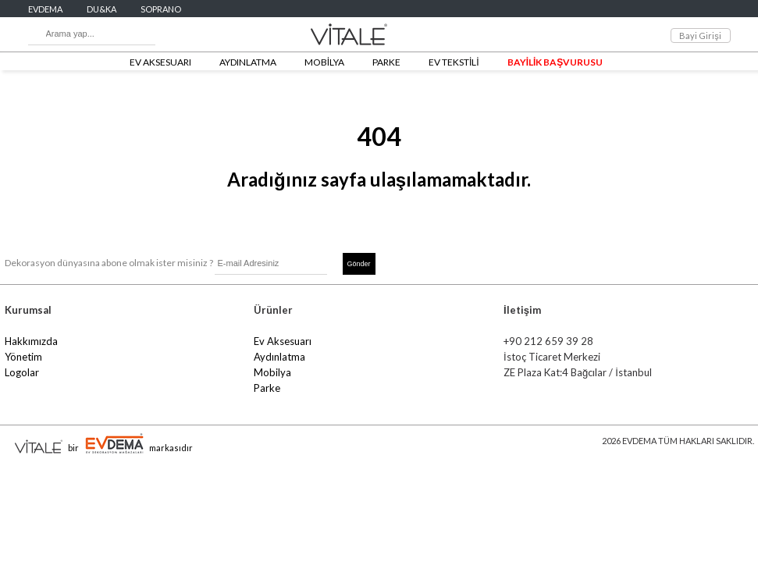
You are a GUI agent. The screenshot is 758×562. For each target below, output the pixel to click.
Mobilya (272, 372)
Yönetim (23, 356)
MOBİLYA (324, 62)
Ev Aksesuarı (282, 341)
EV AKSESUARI (160, 62)
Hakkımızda (31, 341)
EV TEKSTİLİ (454, 62)
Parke (267, 388)
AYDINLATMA (247, 62)
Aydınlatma (279, 356)
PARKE (386, 62)
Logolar (22, 372)
